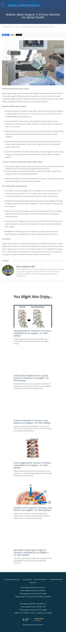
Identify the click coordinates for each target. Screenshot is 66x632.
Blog (16, 27)
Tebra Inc (17, 579)
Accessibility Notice (56, 579)
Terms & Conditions (40, 579)
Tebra (41, 625)
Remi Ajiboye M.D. (7, 27)
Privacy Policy (27, 579)
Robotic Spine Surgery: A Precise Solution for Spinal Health (38, 27)
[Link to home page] (27, 4)
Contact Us (33, 582)
